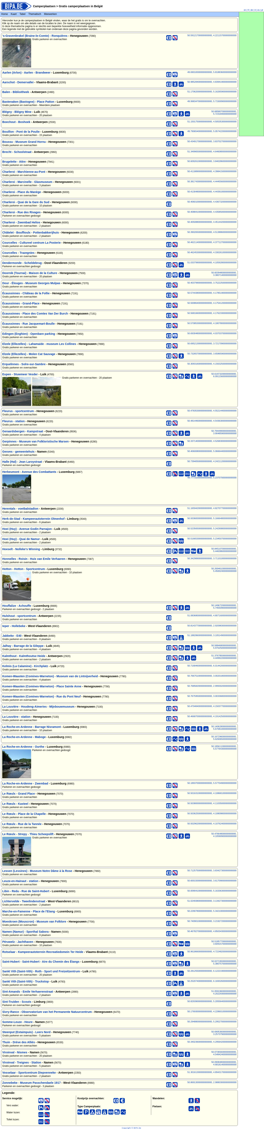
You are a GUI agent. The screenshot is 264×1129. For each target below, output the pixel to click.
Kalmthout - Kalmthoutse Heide (23, 656)
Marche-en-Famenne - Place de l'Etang (28, 911)
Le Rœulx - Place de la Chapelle (24, 813)
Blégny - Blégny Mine (17, 111)
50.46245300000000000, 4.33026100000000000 (212, 252)
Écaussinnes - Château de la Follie (26, 293)
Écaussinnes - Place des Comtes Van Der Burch (35, 313)
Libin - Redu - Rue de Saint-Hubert (25, 891)
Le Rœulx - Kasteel (15, 803)
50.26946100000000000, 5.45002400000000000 (224, 569)
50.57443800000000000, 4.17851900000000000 (212, 293)
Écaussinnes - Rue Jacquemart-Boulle (28, 323)
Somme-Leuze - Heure (17, 1022)
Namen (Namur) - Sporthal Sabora (25, 931)
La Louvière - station (16, 716)
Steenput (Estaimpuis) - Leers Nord (26, 1032)
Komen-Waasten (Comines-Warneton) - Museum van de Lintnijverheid (50, 676)
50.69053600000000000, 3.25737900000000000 (224, 1032)
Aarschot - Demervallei (18, 82)
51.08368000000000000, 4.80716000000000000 (212, 615)
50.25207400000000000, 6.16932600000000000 (212, 981)
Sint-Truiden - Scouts (16, 1001)
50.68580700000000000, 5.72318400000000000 (224, 112)
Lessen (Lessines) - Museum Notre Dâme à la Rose (37, 871)
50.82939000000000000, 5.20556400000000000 (212, 1001)
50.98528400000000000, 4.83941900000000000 (212, 82)
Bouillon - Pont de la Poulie (21, 131)
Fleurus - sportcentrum (18, 411)
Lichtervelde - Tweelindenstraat (23, 901)
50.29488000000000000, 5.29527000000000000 (212, 1021)
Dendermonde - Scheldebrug (22, 263)
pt (262, 10)
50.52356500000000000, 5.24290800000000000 (212, 528)
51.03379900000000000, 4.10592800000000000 (212, 262)
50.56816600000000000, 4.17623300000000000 (212, 313)
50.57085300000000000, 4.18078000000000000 (212, 323)
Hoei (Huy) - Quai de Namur (21, 539)
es (258, 10)
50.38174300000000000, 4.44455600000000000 (212, 181)
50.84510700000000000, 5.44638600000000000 (224, 549)
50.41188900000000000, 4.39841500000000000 (212, 171)
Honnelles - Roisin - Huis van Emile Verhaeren (33, 558)
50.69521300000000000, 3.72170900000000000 (212, 343)
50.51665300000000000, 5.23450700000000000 (212, 538)
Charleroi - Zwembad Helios (21, 222)
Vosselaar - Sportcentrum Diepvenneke (29, 1072)
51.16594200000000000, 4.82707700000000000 (212, 508)
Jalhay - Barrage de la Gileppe (23, 645)
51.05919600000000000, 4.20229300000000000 (224, 992)
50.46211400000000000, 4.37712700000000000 (212, 242)
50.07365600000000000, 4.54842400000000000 (224, 1053)
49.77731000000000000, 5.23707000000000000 (212, 477)
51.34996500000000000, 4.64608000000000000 (212, 151)
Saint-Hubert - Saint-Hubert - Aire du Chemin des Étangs (40, 961)
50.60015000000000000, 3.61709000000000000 (212, 880)
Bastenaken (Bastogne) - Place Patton (28, 101)
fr (248, 10)
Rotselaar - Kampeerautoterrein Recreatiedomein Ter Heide (42, 952)
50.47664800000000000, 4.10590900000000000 (224, 834)
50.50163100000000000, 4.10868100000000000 (212, 793)
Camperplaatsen (44, 6)
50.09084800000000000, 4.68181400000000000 (224, 1063)
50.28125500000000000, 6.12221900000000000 (212, 971)
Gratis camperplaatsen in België (80, 6)
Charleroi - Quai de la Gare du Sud (25, 202)
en (245, 10)
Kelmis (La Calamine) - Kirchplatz (25, 666)
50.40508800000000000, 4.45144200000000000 (212, 222)
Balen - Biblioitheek (15, 92)
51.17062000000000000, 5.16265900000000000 (212, 91)
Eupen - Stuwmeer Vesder (20, 374)
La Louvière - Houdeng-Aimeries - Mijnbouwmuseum (38, 706)
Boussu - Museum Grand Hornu (24, 141)
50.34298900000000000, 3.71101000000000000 (212, 558)
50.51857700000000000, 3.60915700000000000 (224, 942)
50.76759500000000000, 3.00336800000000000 (212, 696)
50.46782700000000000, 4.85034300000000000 (212, 931)
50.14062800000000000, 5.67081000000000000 (224, 727)
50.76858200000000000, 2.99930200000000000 (212, 686)
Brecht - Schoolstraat (17, 152)
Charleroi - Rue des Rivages (21, 212)
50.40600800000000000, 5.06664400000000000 (212, 451)
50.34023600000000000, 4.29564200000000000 (212, 1042)
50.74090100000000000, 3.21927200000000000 (212, 921)
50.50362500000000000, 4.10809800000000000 (212, 813)
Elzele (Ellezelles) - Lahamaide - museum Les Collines (39, 344)
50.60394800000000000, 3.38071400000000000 (224, 273)
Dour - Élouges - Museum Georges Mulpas (31, 283)
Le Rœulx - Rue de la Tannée (21, 824)
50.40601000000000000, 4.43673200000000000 (212, 201)
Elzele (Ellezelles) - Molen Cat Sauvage (28, 354)
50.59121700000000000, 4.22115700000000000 (212, 35)
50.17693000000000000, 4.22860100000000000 (212, 1011)
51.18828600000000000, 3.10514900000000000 (212, 635)
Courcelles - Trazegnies (18, 252)
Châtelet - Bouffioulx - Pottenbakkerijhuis (30, 232)
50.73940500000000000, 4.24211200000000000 (212, 461)
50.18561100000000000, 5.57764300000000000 (224, 747)
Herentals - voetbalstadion (20, 508)
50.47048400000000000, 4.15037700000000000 (212, 706)
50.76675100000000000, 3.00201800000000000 (212, 676)
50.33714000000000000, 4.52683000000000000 (212, 441)
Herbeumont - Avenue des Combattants (29, 471)
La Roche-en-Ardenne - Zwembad (25, 783)
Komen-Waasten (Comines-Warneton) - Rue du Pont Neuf (41, 696)
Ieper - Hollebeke (13, 626)
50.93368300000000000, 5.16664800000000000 (212, 518)
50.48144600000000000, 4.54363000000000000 (212, 421)
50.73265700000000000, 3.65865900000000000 (212, 353)
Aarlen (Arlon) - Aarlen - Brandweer (26, 72)
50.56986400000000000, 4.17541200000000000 (212, 303)
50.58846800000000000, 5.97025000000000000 (224, 646)
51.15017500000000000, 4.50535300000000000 (212, 121)
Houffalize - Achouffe (16, 605)
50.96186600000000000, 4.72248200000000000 (212, 951)
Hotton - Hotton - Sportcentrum (23, 569)
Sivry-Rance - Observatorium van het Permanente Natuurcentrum (47, 1011)
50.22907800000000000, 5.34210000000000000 (212, 911)
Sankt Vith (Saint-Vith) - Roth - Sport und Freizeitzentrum (41, 971)
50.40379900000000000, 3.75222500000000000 (212, 282)
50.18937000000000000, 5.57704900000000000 (212, 783)
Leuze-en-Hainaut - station (20, 881)
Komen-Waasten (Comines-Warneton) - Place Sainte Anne (41, 686)
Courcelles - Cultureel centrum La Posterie (31, 242)
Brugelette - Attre (14, 161)
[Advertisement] (251, 74)
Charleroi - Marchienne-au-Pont (23, 171)
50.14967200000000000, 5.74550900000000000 (224, 606)
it (255, 10)
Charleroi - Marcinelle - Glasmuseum (27, 182)
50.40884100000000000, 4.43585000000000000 (212, 212)
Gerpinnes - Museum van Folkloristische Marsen (35, 441)
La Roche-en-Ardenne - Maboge (24, 737)
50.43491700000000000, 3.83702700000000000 (212, 141)
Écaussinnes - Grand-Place (21, 303)
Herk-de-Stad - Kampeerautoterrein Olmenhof (33, 518)
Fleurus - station (13, 421)
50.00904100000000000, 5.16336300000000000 (212, 890)
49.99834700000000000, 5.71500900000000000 (212, 101)
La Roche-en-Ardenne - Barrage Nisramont (31, 726)
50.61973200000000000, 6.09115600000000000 (224, 375)
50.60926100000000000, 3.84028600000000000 (212, 161)
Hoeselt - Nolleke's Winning (21, 549)
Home (4, 14)
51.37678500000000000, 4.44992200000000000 (224, 656)
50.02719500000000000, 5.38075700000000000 (224, 962)
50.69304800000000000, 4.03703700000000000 (212, 333)
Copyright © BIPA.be (131, 1128)
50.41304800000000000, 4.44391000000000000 (212, 191)
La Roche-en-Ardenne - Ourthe (23, 746)
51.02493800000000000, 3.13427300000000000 (212, 901)
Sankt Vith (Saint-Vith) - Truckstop (25, 981)
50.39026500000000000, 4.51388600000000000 (212, 232)
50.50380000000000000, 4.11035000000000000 (212, 803)
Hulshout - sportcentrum (19, 616)
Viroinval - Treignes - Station (21, 1062)
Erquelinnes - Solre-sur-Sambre (24, 364)
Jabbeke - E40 (11, 635)
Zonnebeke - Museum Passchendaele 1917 (31, 1082)
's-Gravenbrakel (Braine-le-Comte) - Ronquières (34, 35)
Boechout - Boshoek (16, 122)
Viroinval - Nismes (14, 1052)
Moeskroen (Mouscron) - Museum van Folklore (34, 921)
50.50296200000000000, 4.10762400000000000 (212, 823)
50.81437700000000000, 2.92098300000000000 (212, 625)
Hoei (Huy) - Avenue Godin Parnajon (27, 529)
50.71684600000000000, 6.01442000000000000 (212, 665)
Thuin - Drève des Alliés (18, 1042)
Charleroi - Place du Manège (21, 192)
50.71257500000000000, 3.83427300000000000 (212, 870)
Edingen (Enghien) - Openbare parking (28, 333)
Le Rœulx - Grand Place (18, 793)
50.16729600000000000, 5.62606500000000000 (224, 737)
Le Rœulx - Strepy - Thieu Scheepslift (27, 834)
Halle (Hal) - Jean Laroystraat (22, 461)
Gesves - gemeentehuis (18, 451)
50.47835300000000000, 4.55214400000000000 (212, 410)
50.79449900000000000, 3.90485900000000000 (224, 432)
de (252, 10)
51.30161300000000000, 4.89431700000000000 (212, 1072)
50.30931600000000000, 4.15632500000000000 (212, 363)
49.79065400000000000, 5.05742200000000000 (212, 131)
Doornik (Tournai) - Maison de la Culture (29, 273)
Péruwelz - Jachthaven (17, 941)
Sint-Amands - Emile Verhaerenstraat (27, 991)
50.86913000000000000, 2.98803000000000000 (212, 1082)
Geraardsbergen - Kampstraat (22, 431)
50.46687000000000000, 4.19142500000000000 (212, 716)
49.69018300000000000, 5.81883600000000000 (212, 72)
